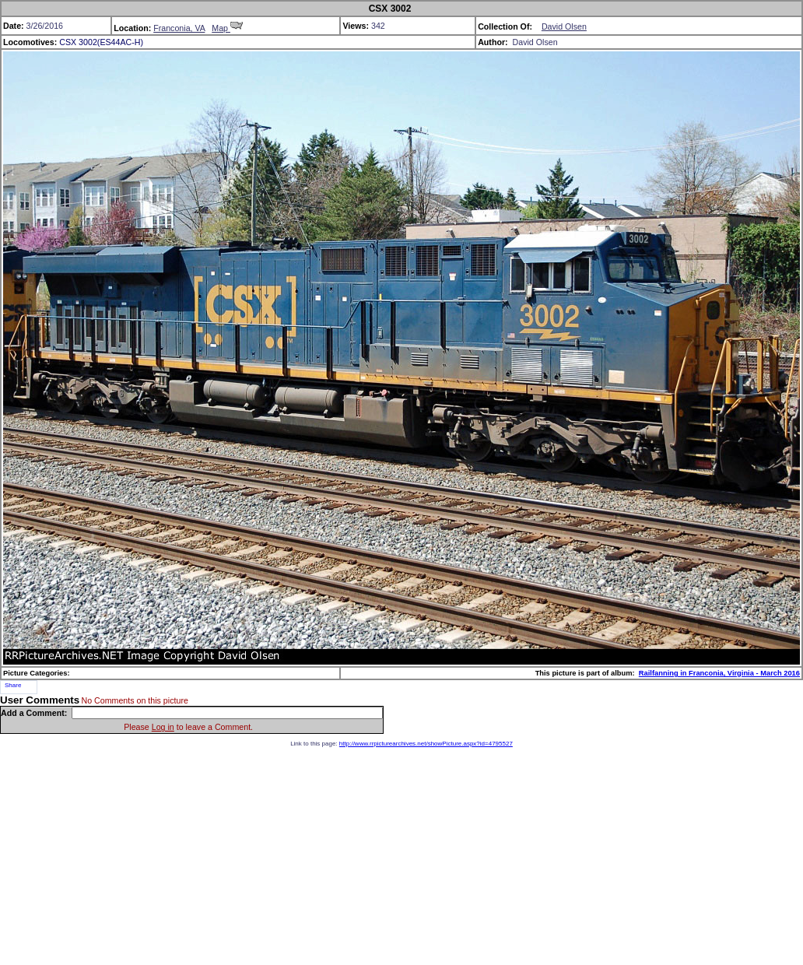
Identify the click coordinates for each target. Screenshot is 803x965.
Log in (163, 727)
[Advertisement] (401, 856)
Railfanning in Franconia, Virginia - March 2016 (719, 673)
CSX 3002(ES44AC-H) (101, 42)
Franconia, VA (179, 28)
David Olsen (564, 26)
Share (13, 685)
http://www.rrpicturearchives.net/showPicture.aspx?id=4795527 (426, 743)
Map (227, 28)
